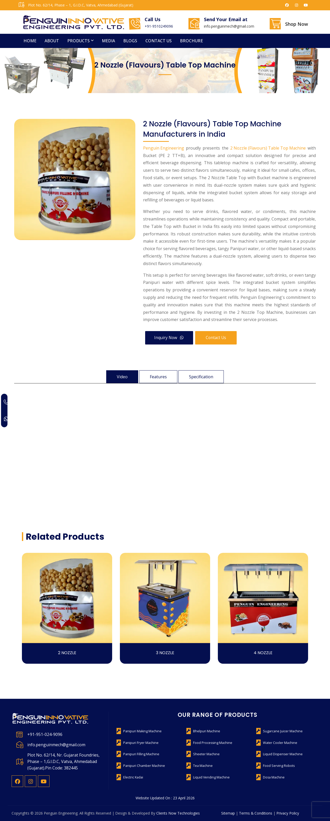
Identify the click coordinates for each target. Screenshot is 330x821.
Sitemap (228, 813)
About (52, 41)
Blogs (130, 41)
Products (78, 41)
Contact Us (218, 337)
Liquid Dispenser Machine (282, 754)
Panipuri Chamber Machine (143, 765)
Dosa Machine (273, 777)
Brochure (191, 41)
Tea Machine (202, 765)
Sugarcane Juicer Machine (281, 731)
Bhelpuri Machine (205, 731)
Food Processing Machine (211, 743)
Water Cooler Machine (279, 743)
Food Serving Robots (278, 765)
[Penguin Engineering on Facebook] (287, 5)
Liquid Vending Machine (210, 777)
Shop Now (296, 24)
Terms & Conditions (256, 813)
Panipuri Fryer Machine (139, 743)
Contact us (158, 41)
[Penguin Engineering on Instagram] (296, 5)
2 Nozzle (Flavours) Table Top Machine (268, 148)
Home (29, 41)
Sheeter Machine (205, 754)
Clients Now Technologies (178, 813)
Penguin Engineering (163, 148)
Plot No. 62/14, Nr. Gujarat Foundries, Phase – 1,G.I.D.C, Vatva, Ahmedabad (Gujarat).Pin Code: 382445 (63, 761)
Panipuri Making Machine (141, 731)
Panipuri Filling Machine (140, 754)
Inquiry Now (170, 337)
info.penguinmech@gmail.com (229, 26)
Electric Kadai (133, 777)
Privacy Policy (288, 813)
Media (108, 41)
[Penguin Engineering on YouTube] (306, 5)
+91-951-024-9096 (44, 734)
